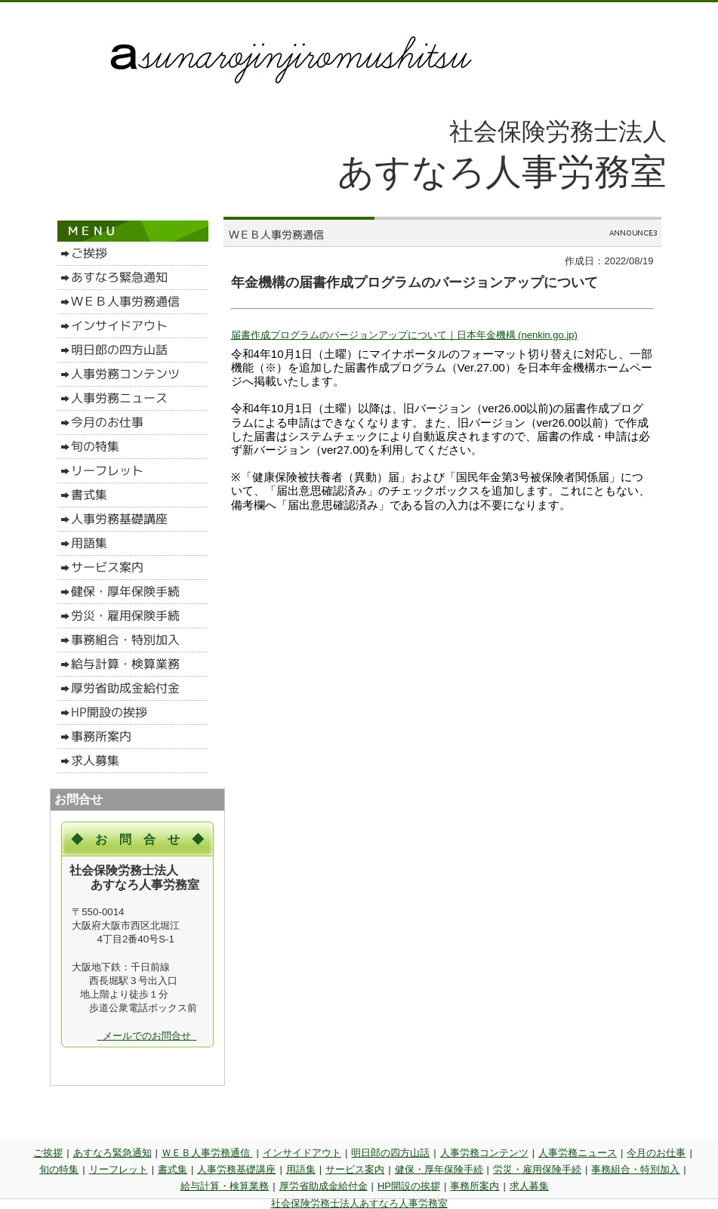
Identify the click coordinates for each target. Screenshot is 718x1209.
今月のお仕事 (656, 1152)
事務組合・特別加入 (635, 1169)
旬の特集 (59, 1169)
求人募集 (529, 1186)
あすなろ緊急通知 (112, 1152)
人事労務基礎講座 (236, 1169)
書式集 (172, 1169)
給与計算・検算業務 (224, 1186)
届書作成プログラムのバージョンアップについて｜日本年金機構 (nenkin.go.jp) (404, 335)
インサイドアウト (302, 1152)
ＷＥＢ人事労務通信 (207, 1152)
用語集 (301, 1169)
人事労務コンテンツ (484, 1152)
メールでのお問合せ (147, 1035)
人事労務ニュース (577, 1152)
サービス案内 (354, 1169)
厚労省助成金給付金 (323, 1186)
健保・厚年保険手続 (439, 1169)
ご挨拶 (48, 1152)
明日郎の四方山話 (390, 1152)
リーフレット (118, 1169)
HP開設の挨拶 (408, 1186)
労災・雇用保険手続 (537, 1169)
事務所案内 (474, 1186)
